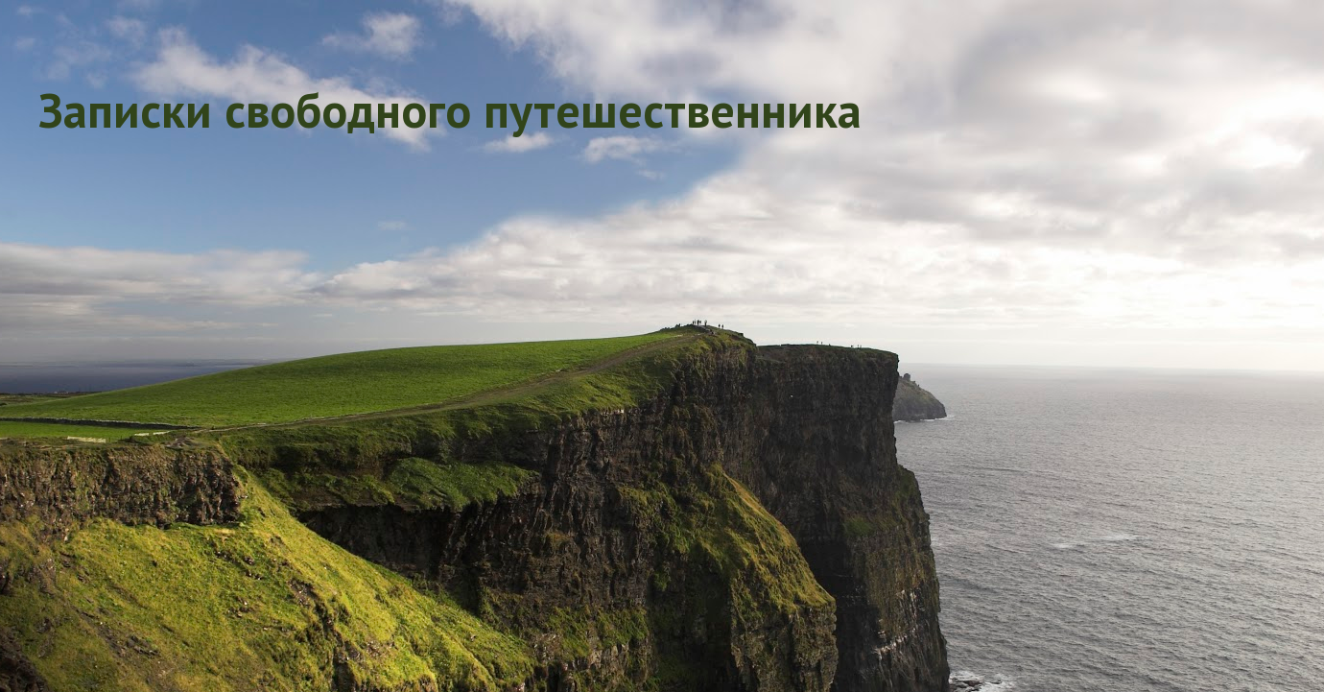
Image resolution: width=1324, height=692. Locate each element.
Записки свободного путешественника (450, 110)
